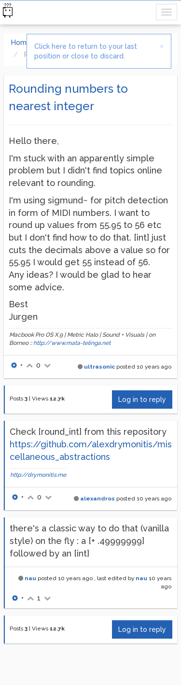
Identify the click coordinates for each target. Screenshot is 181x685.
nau (30, 578)
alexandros (97, 498)
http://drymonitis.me (38, 474)
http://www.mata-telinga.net (72, 343)
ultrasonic (99, 366)
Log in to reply (142, 399)
